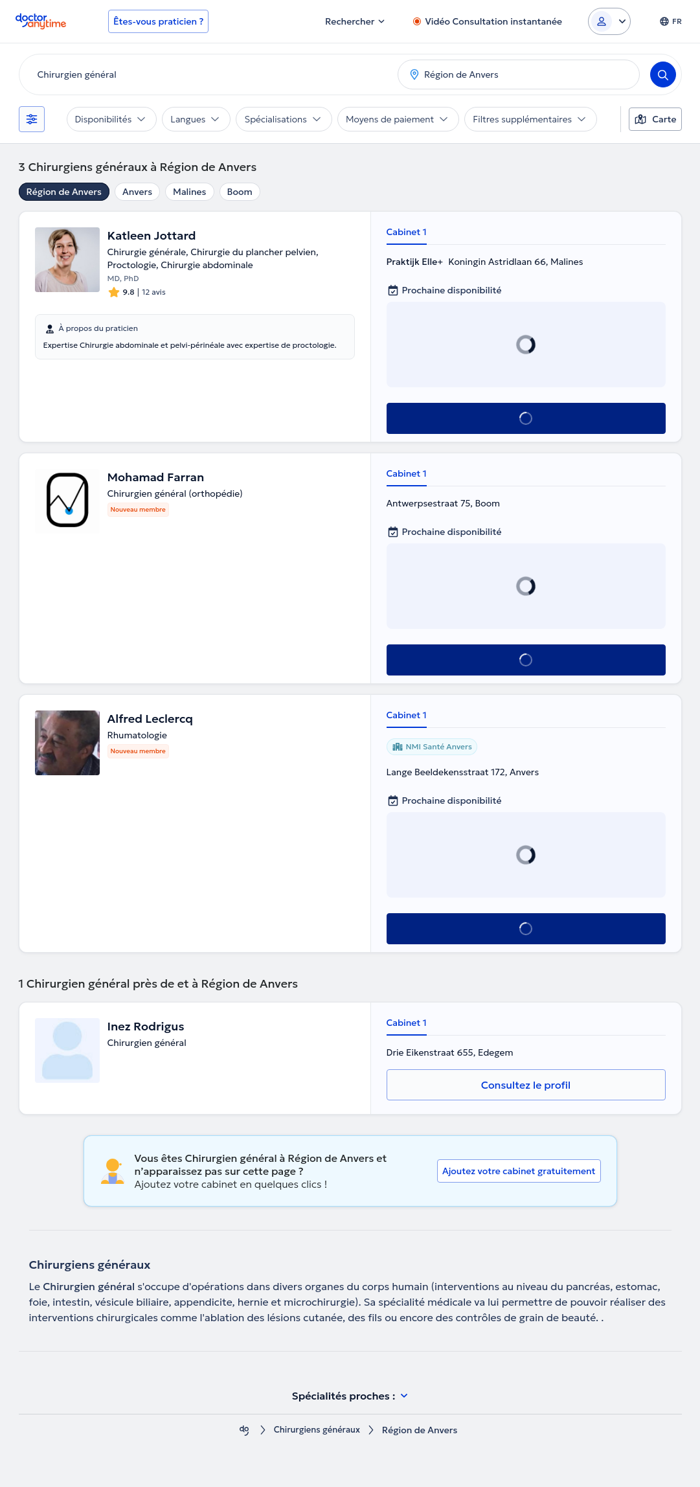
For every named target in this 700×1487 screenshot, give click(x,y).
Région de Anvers (64, 192)
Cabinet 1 (407, 232)
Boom (240, 192)
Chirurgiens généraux (317, 1430)
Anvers (137, 192)
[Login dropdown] (609, 21)
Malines (189, 192)
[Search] (663, 74)
